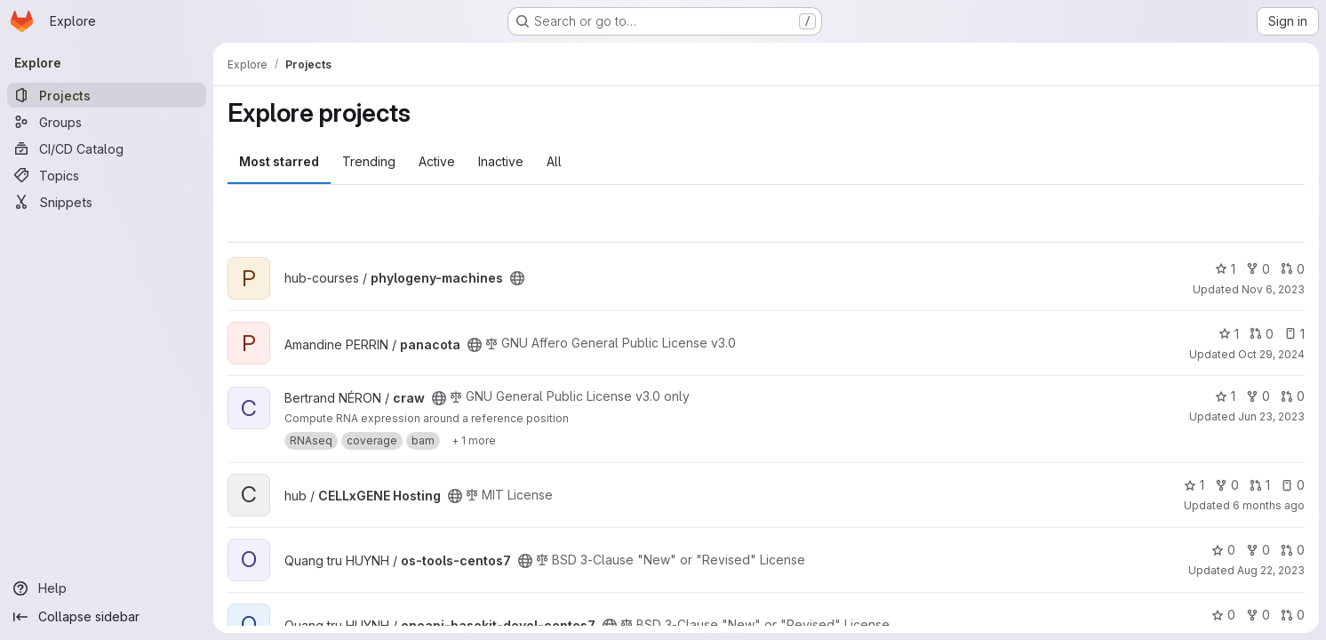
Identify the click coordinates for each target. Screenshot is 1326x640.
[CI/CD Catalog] (106, 148)
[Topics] (106, 175)
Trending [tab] (368, 161)
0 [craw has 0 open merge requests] (1293, 396)
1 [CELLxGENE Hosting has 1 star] (1194, 484)
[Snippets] (106, 201)
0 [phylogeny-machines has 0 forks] (1258, 268)
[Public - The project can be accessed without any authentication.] (517, 278)
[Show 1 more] (473, 441)
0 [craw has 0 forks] (1258, 396)
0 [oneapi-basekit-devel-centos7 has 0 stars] (1223, 614)
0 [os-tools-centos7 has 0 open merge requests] (1293, 549)
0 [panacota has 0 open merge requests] (1262, 333)
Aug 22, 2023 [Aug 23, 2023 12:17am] (1271, 570)
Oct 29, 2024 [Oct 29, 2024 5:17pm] (1271, 354)
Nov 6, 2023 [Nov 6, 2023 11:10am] (1273, 289)
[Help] (106, 588)
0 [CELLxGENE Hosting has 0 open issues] (1293, 484)
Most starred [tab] (279, 161)
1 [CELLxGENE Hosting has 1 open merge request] (1260, 484)
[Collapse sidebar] (106, 616)
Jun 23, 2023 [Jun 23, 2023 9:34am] (1271, 416)
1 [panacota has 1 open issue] (1294, 333)
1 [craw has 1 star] (1225, 396)
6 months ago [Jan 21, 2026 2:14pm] (1269, 505)
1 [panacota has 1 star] (1228, 333)
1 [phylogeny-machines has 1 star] (1225, 268)
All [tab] (554, 161)
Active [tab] (437, 161)
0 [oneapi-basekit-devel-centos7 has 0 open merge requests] (1293, 614)
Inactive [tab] (500, 161)
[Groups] (106, 121)
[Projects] (106, 95)
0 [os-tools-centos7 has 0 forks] (1258, 549)
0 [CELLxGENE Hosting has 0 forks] (1227, 484)
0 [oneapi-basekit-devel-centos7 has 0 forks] (1258, 614)
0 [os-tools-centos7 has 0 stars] (1223, 549)
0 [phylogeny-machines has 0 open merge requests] (1293, 268)
